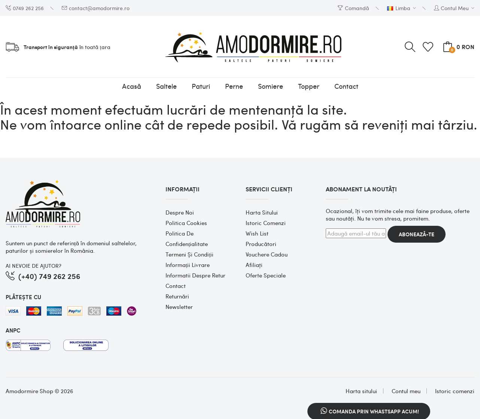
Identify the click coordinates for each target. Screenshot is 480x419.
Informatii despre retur (195, 275)
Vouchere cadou (267, 254)
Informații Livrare (187, 265)
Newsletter (179, 307)
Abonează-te (416, 234)
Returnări (177, 296)
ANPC (13, 330)
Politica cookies (186, 223)
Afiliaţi (254, 265)
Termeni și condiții (189, 254)
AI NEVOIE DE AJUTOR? (33, 265)
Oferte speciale (266, 275)
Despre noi (179, 212)
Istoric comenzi (266, 223)
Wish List (257, 233)
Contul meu (406, 391)
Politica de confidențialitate (186, 238)
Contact (175, 286)
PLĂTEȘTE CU (23, 297)
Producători (261, 244)
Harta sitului (262, 212)
